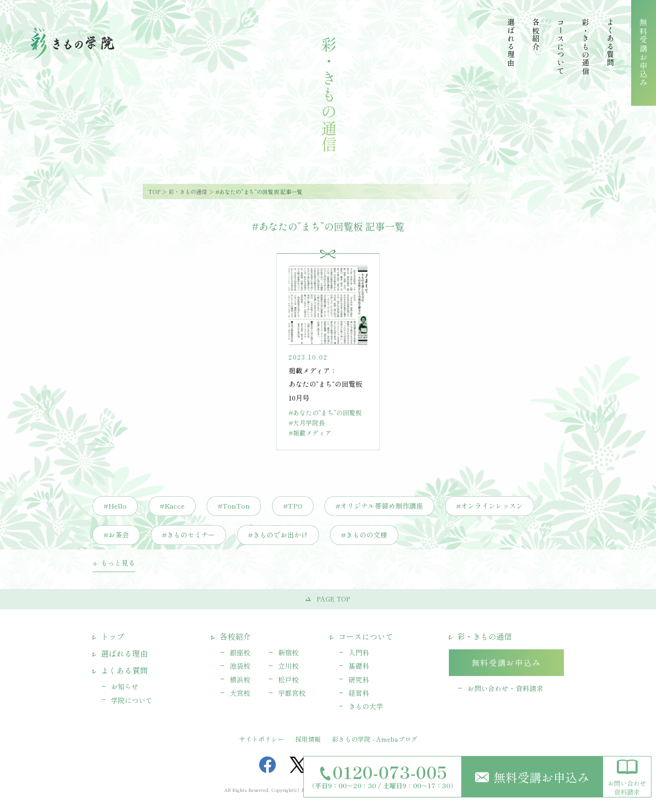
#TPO (292, 505)
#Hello (115, 505)
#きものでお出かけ (278, 534)
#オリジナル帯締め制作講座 (379, 505)
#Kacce (172, 505)
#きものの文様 (364, 534)
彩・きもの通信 (187, 191)
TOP (154, 191)
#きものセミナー (188, 534)
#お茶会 (116, 534)
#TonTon (234, 505)
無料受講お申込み (532, 776)
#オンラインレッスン (489, 505)
